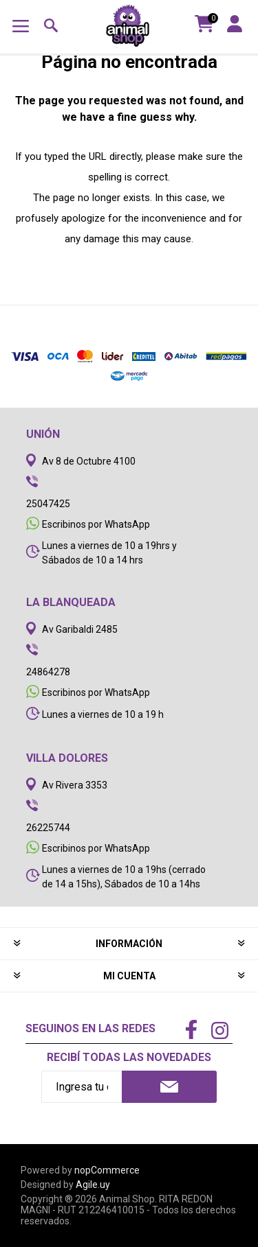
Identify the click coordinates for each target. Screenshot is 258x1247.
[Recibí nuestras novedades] (81, 1087)
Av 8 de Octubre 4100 (89, 461)
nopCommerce (107, 1170)
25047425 (48, 503)
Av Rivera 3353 (74, 785)
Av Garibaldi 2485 (80, 629)
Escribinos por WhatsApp (96, 524)
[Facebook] (191, 1031)
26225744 (48, 827)
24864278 (48, 671)
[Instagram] (219, 1032)
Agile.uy (93, 1184)
